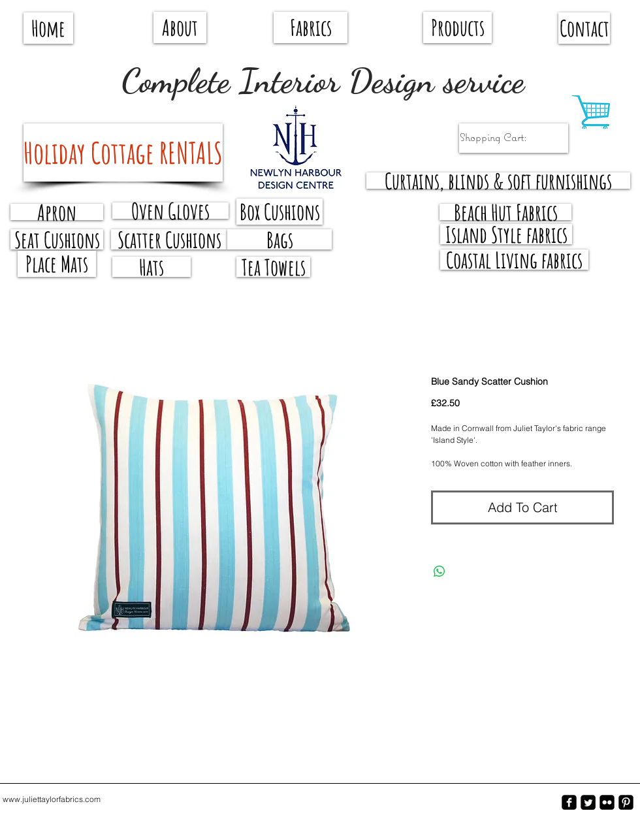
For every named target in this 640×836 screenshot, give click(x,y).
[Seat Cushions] (56, 239)
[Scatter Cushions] (169, 239)
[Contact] (584, 28)
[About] (179, 27)
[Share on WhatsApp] (439, 571)
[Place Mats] (57, 264)
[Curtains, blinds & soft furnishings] (498, 180)
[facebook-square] (569, 802)
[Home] (48, 28)
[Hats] (151, 267)
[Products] (457, 27)
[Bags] (279, 239)
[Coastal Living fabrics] (514, 259)
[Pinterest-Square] (625, 802)
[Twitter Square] (588, 802)
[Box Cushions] (279, 212)
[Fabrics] (310, 27)
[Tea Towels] (273, 267)
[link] (506, 137)
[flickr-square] (607, 802)
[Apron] (56, 212)
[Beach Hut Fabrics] (505, 212)
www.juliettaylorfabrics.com (52, 799)
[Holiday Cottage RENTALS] (123, 152)
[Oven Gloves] (170, 210)
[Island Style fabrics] (506, 234)
